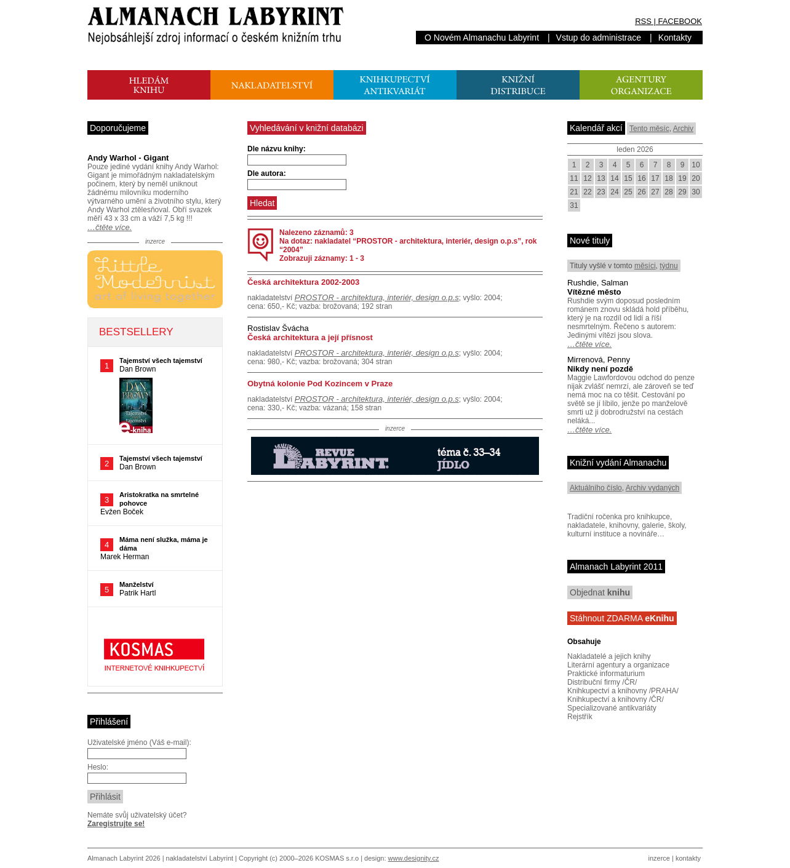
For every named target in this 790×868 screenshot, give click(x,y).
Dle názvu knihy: (276, 149)
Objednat (600, 592)
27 (655, 192)
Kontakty (675, 37)
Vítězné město (594, 292)
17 (655, 178)
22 (587, 192)
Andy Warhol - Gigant (128, 157)
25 (628, 192)
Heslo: (97, 767)
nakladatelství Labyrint (199, 858)
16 (641, 178)
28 (668, 192)
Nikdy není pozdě (600, 368)
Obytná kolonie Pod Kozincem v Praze (320, 383)
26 (641, 192)
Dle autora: (266, 173)
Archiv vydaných (652, 488)
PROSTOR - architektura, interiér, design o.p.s (377, 297)
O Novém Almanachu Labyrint (482, 37)
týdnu (668, 265)
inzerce (659, 858)
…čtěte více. (109, 227)
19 (682, 178)
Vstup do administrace (599, 37)
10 (696, 165)
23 (601, 192)
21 (574, 192)
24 (614, 192)
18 (668, 178)
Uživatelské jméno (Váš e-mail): (139, 742)
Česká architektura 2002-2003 (303, 282)
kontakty (688, 858)
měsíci (645, 265)
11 (574, 178)
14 (614, 178)
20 (696, 178)
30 (696, 192)
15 (628, 178)
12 (587, 178)
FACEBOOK (680, 21)
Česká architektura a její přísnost (310, 337)
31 (574, 205)
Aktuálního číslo (596, 488)
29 (682, 192)
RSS (643, 21)
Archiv (683, 128)
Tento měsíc (649, 128)
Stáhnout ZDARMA (622, 618)
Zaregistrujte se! (116, 823)
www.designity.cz (413, 858)
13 (601, 178)
